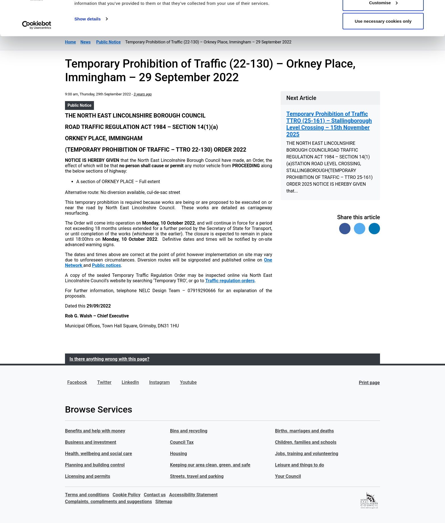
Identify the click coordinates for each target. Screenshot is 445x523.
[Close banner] (436, 9)
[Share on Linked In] (374, 228)
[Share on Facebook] (344, 228)
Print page (369, 382)
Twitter (104, 382)
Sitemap (163, 501)
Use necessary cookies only (383, 52)
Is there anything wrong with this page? (109, 359)
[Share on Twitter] (359, 228)
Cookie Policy (126, 494)
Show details (87, 49)
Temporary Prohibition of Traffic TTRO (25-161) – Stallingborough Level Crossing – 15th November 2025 (329, 124)
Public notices (106, 265)
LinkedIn (130, 382)
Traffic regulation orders (230, 280)
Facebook (77, 382)
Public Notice (79, 105)
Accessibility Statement (193, 494)
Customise (383, 33)
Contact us (155, 494)
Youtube (188, 382)
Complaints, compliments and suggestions (108, 501)
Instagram (159, 382)
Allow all (383, 14)
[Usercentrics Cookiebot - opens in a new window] (37, 56)
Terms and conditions (87, 494)
